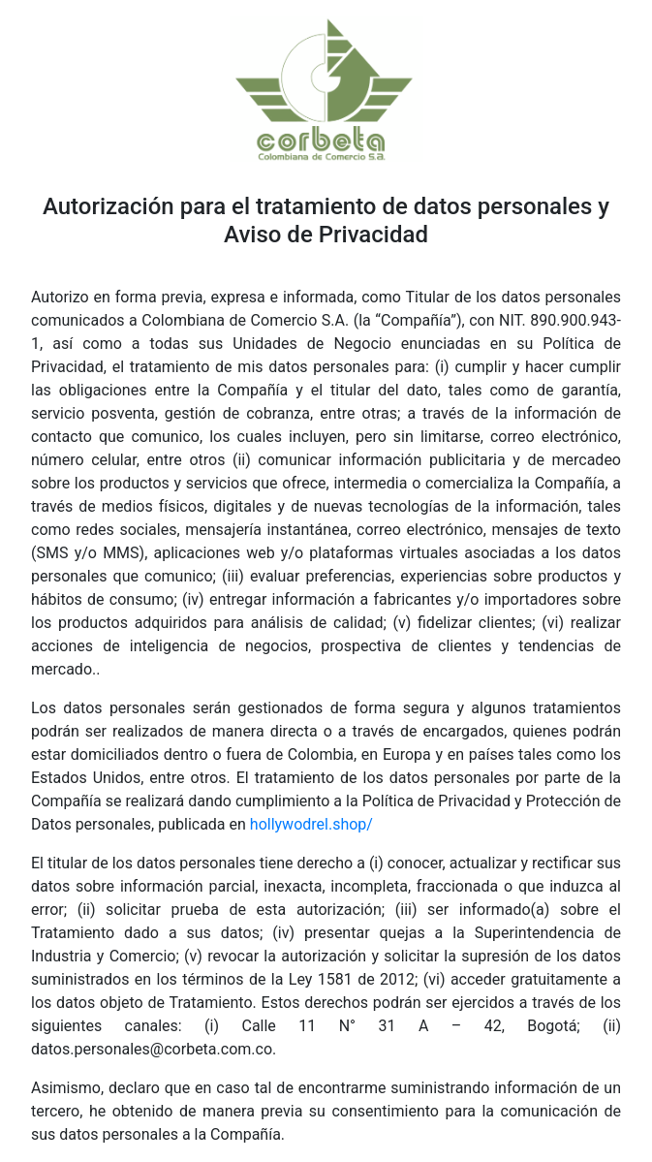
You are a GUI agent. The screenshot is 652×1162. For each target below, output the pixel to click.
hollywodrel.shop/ (311, 824)
